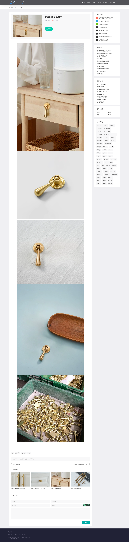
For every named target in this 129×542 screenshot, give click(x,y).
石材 (104, 168)
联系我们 (112, 2)
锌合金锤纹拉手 (103, 33)
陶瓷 (98, 168)
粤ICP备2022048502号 (25, 537)
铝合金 (112, 171)
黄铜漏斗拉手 (100, 94)
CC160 (107, 128)
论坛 (99, 2)
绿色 (104, 183)
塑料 (114, 165)
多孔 (111, 146)
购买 (94, 2)
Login (18, 537)
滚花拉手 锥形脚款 (102, 97)
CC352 (99, 137)
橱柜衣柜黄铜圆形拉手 (103, 61)
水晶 (108, 165)
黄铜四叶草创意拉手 (104, 21)
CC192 (99, 131)
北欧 (110, 150)
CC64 (105, 125)
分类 (88, 2)
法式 (98, 153)
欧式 (104, 150)
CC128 (99, 128)
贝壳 (110, 168)
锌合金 (106, 171)
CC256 (99, 134)
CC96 (112, 125)
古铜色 (114, 174)
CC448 (99, 140)
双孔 (105, 146)
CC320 (114, 134)
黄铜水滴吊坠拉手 (56, 488)
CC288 (106, 134)
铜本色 (23, 453)
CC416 (113, 137)
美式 (104, 153)
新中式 (17, 453)
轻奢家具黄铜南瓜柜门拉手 (81, 464)
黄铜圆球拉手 (100, 86)
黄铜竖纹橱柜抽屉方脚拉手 (18, 488)
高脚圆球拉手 (100, 74)
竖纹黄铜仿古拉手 (18, 464)
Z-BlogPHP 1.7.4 (17, 538)
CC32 (99, 125)
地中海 (99, 159)
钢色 (104, 177)
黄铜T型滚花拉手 (101, 99)
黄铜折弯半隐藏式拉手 (103, 89)
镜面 (110, 180)
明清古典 (113, 159)
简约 (98, 150)
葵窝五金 (10, 534)
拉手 (16, 7)
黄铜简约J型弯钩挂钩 (103, 63)
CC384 (106, 137)
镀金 (104, 180)
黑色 (98, 177)
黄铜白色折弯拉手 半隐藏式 (106, 18)
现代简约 (100, 162)
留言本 (105, 2)
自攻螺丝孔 (108, 143)
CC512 (113, 140)
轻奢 (110, 153)
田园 (98, 156)
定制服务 (19, 534)
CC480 (106, 140)
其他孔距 (100, 143)
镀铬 (110, 177)
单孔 (28, 453)
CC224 (107, 131)
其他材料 (100, 174)
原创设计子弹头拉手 (102, 92)
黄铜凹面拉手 (100, 102)
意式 (104, 156)
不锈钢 (99, 171)
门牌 (98, 115)
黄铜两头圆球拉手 (103, 24)
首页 (83, 2)
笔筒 (109, 115)
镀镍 (98, 180)
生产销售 (15, 534)
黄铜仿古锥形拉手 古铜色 (104, 68)
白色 (98, 183)
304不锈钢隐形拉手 (102, 84)
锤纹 (110, 183)
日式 (110, 156)
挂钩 (109, 112)
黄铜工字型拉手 (103, 27)
